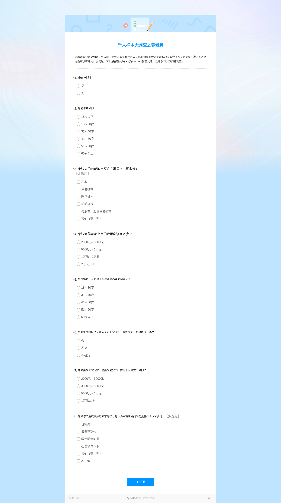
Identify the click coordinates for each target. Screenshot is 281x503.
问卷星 (134, 498)
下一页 (140, 481)
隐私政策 (74, 498)
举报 (210, 498)
